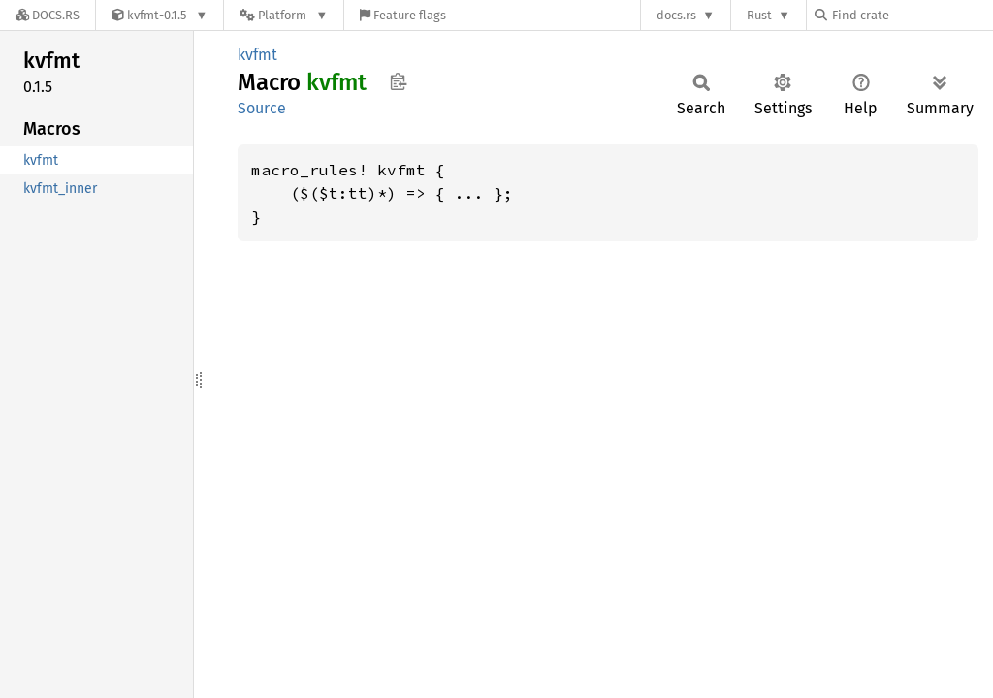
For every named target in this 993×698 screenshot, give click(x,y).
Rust (759, 15)
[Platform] (283, 15)
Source (262, 108)
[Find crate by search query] (911, 15)
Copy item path (398, 81)
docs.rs (676, 15)
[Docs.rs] (47, 15)
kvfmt (257, 55)
